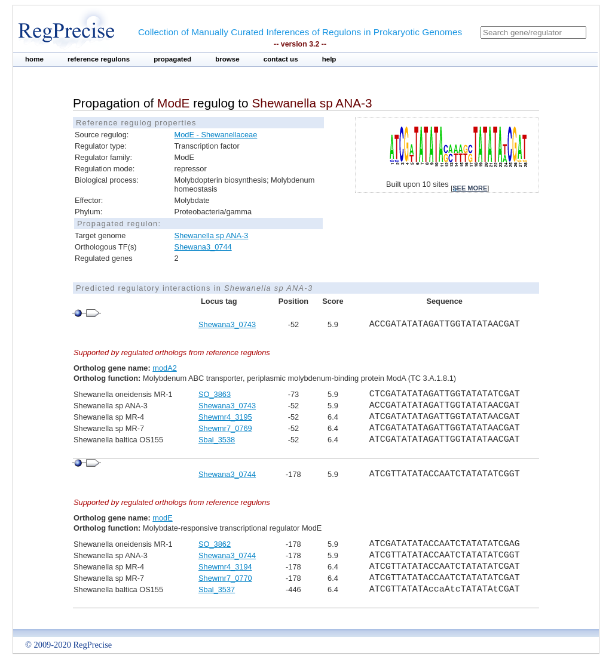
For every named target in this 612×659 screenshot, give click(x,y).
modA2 (164, 368)
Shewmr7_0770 (225, 578)
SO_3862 (214, 544)
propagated (172, 59)
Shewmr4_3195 (225, 416)
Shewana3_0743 (227, 324)
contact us (281, 59)
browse (227, 59)
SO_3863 (214, 394)
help (329, 59)
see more (469, 188)
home (34, 59)
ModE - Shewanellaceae (216, 134)
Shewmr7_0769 (225, 428)
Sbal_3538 (216, 439)
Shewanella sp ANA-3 (212, 235)
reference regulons (99, 59)
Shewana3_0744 (203, 246)
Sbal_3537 (216, 589)
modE (162, 517)
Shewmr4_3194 (225, 566)
